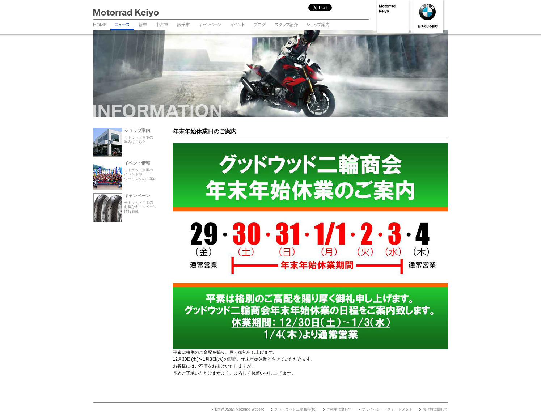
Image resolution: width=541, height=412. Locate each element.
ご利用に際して (339, 409)
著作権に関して (435, 409)
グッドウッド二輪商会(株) (295, 409)
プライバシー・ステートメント (387, 409)
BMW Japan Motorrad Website (239, 409)
